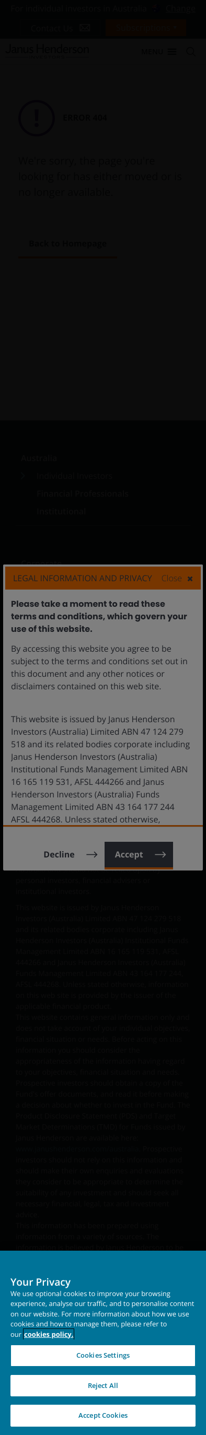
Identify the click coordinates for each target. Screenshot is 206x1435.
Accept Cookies (103, 1415)
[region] (103, 1343)
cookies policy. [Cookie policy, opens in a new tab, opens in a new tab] (48, 1334)
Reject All (103, 1385)
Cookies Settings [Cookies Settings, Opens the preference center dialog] (103, 1355)
